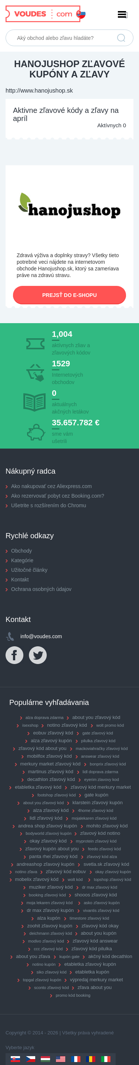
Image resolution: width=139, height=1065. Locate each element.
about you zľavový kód (96, 717)
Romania (90, 1059)
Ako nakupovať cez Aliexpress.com (51, 486)
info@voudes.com (41, 636)
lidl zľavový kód (46, 818)
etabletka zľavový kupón (90, 964)
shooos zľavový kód (96, 895)
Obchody (21, 551)
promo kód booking (73, 995)
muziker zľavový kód (51, 887)
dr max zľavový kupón (50, 910)
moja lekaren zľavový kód (50, 902)
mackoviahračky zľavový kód (102, 748)
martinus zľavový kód (50, 771)
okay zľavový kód (48, 841)
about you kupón (98, 933)
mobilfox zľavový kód (49, 756)
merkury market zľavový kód (50, 764)
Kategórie (22, 560)
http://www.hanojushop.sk (39, 90)
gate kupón (96, 795)
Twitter (38, 655)
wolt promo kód (110, 725)
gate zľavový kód (97, 733)
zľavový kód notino (100, 833)
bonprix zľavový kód (108, 764)
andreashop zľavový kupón (46, 864)
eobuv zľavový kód (53, 733)
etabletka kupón (92, 972)
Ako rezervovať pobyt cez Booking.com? (57, 496)
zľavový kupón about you (52, 848)
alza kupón (48, 918)
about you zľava (33, 956)
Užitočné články (29, 570)
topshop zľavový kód (112, 879)
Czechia (30, 1059)
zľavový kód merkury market (100, 787)
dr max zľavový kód (99, 887)
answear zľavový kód (100, 756)
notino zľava (26, 871)
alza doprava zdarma (45, 717)
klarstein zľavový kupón (98, 802)
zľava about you (94, 987)
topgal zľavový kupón (42, 980)
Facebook (15, 655)
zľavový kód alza (102, 856)
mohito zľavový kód (107, 826)
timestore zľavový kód (89, 918)
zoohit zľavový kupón (49, 926)
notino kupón (44, 964)
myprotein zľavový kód (96, 841)
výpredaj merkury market (96, 979)
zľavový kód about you (43, 748)
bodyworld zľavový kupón (49, 833)
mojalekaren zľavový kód (94, 818)
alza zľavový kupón (51, 740)
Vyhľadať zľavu (121, 38)
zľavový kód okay (100, 926)
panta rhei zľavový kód (53, 856)
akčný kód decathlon (110, 956)
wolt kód (75, 879)
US (60, 1059)
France (75, 1059)
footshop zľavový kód (56, 795)
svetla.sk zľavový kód (106, 864)
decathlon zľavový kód (51, 779)
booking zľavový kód (47, 895)
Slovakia (15, 1059)
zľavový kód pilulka (92, 948)
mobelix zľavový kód (37, 879)
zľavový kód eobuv (66, 871)
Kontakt (20, 579)
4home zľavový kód (95, 810)
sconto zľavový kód (51, 987)
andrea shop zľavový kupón (47, 826)
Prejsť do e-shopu (69, 295)
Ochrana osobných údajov (41, 589)
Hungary (45, 1059)
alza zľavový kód (51, 810)
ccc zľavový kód (48, 949)
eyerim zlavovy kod (101, 779)
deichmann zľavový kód (50, 933)
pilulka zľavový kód (98, 741)
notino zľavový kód (67, 725)
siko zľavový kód (52, 972)
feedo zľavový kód (104, 849)
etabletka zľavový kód (38, 787)
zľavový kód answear (95, 941)
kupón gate (69, 956)
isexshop (30, 725)
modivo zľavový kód (46, 941)
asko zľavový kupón (102, 902)
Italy (105, 1059)
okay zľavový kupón (113, 871)
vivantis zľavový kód (101, 910)
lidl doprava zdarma (100, 772)
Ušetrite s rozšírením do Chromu (48, 505)
